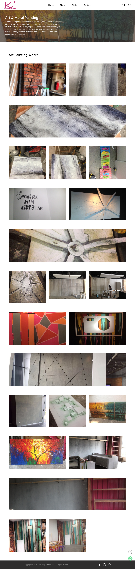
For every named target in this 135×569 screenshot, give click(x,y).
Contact (87, 5)
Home (51, 5)
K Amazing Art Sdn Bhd (46, 565)
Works (74, 5)
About (62, 5)
